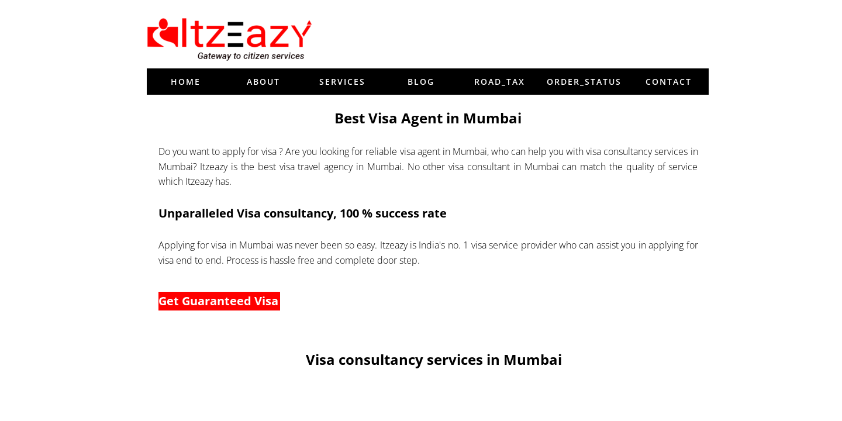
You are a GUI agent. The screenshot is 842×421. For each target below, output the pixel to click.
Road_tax (499, 81)
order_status (584, 81)
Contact (669, 81)
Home (186, 81)
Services (342, 81)
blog (421, 81)
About (263, 81)
